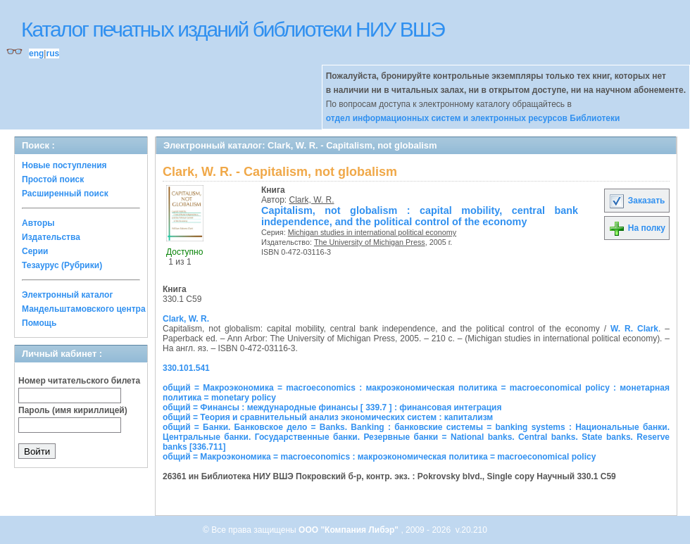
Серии (35, 251)
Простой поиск (53, 179)
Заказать (636, 200)
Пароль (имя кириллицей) (72, 410)
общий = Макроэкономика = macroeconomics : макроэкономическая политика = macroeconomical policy (379, 457)
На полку (636, 228)
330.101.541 (186, 368)
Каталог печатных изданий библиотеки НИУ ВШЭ (232, 29)
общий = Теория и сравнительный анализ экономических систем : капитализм (328, 417)
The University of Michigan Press (369, 242)
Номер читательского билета (79, 381)
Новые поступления (64, 165)
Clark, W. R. (311, 200)
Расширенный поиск (65, 193)
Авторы (38, 223)
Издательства (51, 237)
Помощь (39, 323)
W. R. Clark (634, 329)
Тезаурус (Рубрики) (62, 265)
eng (36, 53)
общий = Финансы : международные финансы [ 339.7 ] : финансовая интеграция (332, 407)
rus (52, 53)
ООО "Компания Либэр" (350, 530)
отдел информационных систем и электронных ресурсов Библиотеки (473, 118)
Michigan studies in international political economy (372, 232)
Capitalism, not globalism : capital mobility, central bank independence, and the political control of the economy (419, 216)
